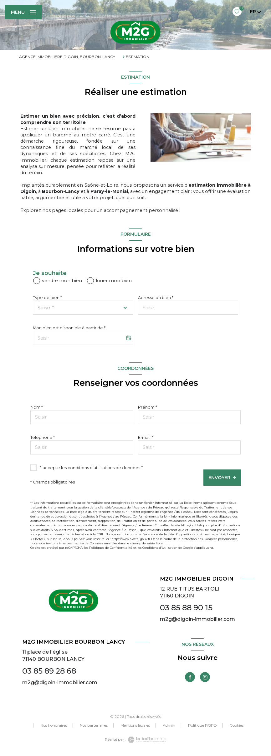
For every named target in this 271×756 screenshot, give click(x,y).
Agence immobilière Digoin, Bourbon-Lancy (67, 56)
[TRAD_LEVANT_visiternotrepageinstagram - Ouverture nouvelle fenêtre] (205, 677)
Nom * (36, 407)
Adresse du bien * (155, 297)
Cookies (236, 725)
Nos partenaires (94, 725)
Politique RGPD (202, 725)
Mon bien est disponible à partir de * (69, 328)
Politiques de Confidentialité (110, 547)
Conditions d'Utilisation (159, 547)
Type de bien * (47, 297)
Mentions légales (135, 725)
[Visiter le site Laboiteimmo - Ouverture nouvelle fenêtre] (146, 740)
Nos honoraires (53, 725)
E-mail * (145, 437)
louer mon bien (114, 280)
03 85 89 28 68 (49, 670)
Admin (169, 725)
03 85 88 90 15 (186, 607)
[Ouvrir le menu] (23, 12)
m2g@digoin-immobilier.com (197, 619)
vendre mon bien (62, 280)
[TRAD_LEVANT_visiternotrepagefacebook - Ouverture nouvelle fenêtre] (190, 677)
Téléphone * (42, 437)
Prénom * (147, 407)
